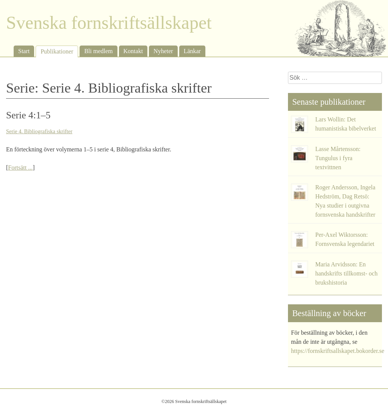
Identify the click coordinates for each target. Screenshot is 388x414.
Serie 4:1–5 (28, 115)
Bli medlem (98, 51)
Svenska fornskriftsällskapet (109, 23)
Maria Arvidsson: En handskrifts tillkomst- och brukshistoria (346, 273)
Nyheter (163, 51)
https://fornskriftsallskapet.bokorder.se (337, 351)
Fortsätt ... (20, 167)
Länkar (192, 51)
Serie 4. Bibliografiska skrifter (39, 131)
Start (24, 51)
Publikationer (57, 51)
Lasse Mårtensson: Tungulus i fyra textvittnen (338, 158)
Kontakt (133, 51)
